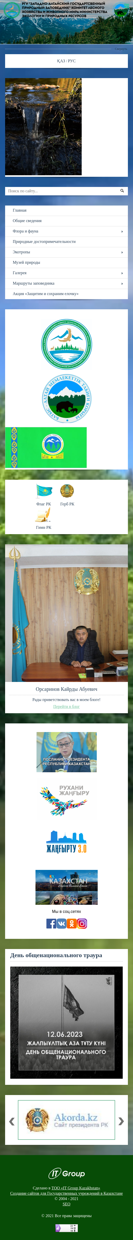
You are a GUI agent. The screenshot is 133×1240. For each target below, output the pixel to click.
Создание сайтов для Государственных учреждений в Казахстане (66, 1193)
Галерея (20, 273)
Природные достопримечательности (44, 241)
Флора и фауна (25, 231)
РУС (72, 61)
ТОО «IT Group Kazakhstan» (76, 1188)
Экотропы (21, 252)
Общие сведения (27, 220)
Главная (20, 210)
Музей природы (26, 262)
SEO (66, 1204)
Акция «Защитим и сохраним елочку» (46, 293)
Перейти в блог (66, 706)
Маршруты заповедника (33, 283)
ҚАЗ (61, 61)
